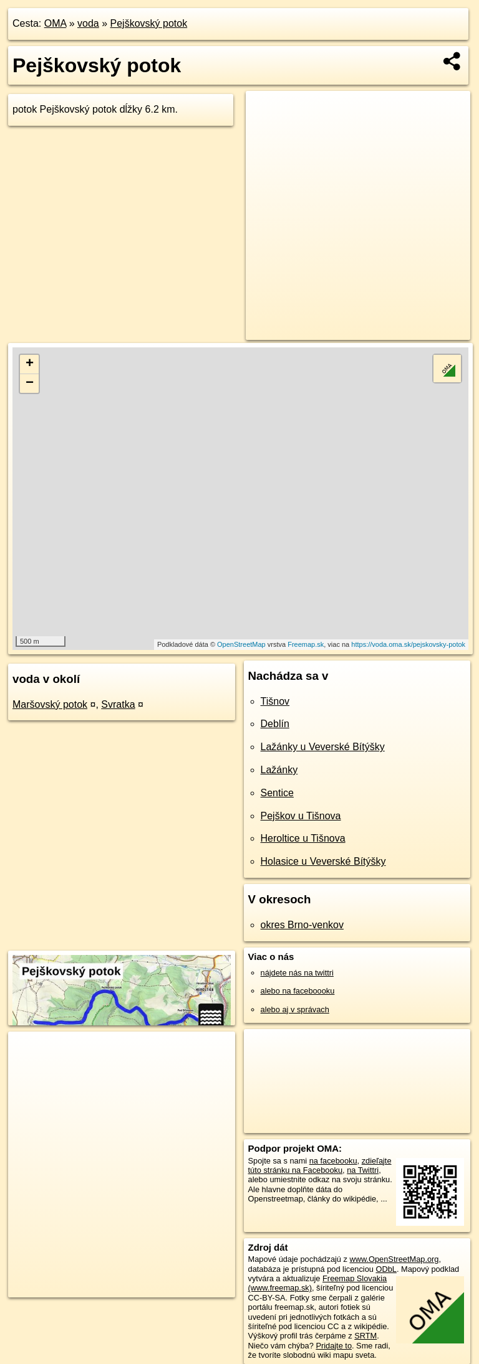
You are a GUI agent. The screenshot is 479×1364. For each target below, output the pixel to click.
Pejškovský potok (149, 23)
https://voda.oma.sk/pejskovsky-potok (408, 644)
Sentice (277, 793)
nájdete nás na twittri (297, 972)
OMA (55, 23)
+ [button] (30, 364)
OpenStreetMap (241, 644)
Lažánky (279, 769)
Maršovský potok (49, 704)
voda (88, 23)
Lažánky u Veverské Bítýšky (323, 746)
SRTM (365, 1335)
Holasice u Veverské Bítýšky (323, 861)
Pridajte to (334, 1345)
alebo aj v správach (295, 1009)
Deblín (275, 723)
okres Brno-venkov (302, 925)
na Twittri (363, 1170)
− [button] (30, 383)
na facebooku (333, 1160)
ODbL (385, 1269)
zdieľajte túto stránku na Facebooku (320, 1165)
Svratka (118, 704)
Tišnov (275, 701)
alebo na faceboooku (298, 990)
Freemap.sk (306, 644)
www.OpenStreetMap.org (393, 1259)
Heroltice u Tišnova (303, 838)
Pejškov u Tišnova (301, 816)
